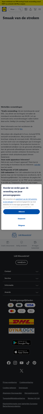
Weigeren (21, 225)
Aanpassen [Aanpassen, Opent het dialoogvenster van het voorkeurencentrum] (21, 218)
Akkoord (22, 212)
